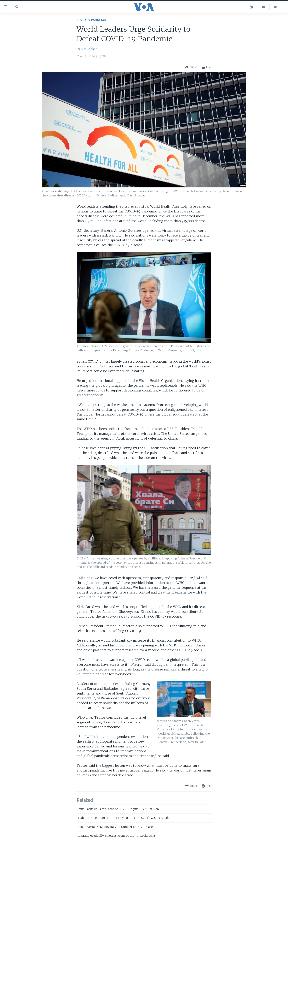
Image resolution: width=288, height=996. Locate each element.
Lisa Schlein (89, 49)
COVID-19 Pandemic (92, 20)
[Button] (191, 67)
